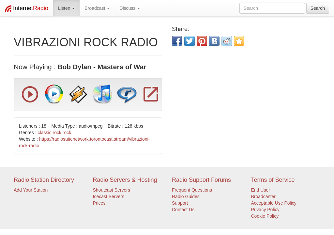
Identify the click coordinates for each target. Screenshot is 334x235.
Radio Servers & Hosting (125, 180)
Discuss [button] (129, 8)
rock (67, 132)
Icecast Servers (108, 196)
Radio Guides (186, 196)
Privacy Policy (265, 209)
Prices (99, 203)
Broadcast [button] (97, 8)
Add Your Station (31, 190)
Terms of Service (273, 180)
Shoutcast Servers (111, 190)
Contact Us (183, 209)
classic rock (49, 132)
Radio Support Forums (201, 180)
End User (260, 190)
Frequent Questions (192, 190)
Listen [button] (66, 8)
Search (318, 8)
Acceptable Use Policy (273, 203)
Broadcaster (263, 196)
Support (180, 203)
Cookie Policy (265, 216)
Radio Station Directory (44, 180)
